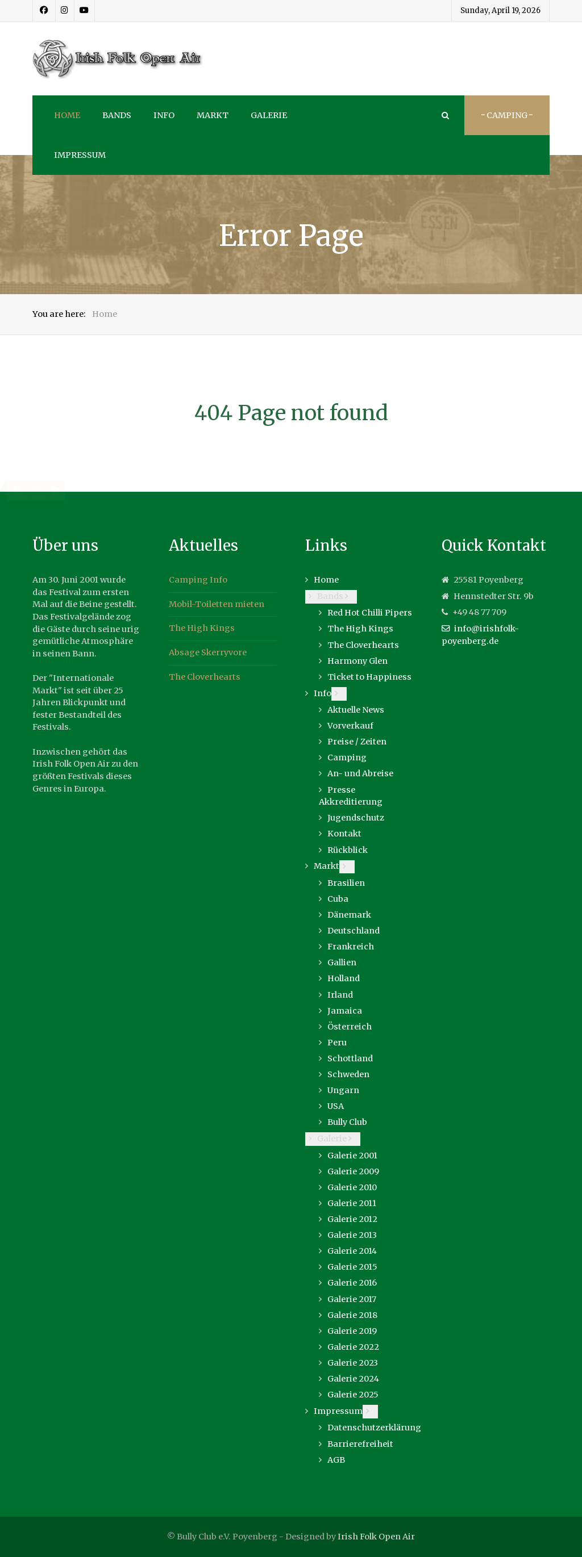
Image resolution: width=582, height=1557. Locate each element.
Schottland (350, 1058)
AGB (336, 1460)
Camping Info (198, 580)
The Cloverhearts (204, 677)
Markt (326, 866)
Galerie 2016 (352, 1283)
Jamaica (344, 1011)
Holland (343, 978)
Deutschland (353, 931)
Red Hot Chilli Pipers (369, 613)
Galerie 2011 (351, 1203)
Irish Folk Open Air (376, 1536)
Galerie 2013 (352, 1235)
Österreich (349, 1027)
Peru (337, 1042)
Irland (340, 995)
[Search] (444, 115)
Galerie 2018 (352, 1315)
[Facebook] (44, 11)
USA (335, 1106)
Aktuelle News (355, 710)
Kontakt (344, 833)
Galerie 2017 (351, 1299)
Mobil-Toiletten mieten (216, 604)
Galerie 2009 (353, 1171)
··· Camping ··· (507, 115)
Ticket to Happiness (369, 677)
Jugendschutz (355, 818)
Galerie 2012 (352, 1219)
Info (322, 693)
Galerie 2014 (352, 1251)
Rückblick (347, 850)
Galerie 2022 (353, 1347)
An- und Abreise (360, 773)
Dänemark (349, 915)
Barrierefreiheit (360, 1444)
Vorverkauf (350, 726)
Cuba (337, 899)
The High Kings (202, 628)
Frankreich (350, 946)
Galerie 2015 (352, 1267)
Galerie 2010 (352, 1187)
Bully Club (347, 1122)
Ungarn (343, 1090)
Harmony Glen (357, 661)
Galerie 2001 (352, 1155)
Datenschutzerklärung (374, 1427)
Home (326, 580)
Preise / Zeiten (356, 741)
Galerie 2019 (352, 1331)
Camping (347, 757)
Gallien (341, 962)
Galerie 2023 (352, 1363)
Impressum (338, 1411)
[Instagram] (64, 11)
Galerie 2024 (353, 1379)
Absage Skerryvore (208, 652)
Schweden (348, 1074)
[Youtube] (84, 11)
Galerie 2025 (353, 1394)
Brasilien (346, 883)
